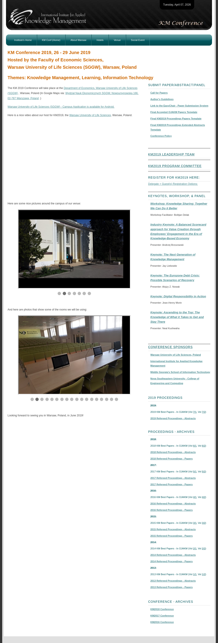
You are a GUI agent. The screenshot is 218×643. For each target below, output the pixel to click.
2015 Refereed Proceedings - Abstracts (173, 529)
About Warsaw (78, 40)
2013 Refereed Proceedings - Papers (171, 587)
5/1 (194, 471)
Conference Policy (161, 136)
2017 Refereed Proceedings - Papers (171, 484)
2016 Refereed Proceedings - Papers (171, 510)
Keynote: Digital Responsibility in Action (178, 296)
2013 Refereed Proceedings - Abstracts (173, 580)
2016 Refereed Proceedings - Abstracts (173, 503)
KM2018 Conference (162, 609)
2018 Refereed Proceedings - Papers (171, 458)
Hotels (100, 40)
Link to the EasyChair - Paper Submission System (179, 105)
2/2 (203, 548)
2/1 (194, 548)
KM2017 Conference (162, 615)
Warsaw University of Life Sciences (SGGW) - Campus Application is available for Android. (61, 106)
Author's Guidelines (162, 99)
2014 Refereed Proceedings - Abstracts (173, 555)
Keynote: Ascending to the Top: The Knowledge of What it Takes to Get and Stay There (177, 317)
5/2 (203, 471)
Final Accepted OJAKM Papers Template (173, 112)
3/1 (194, 523)
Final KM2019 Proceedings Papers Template (176, 118)
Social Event (138, 40)
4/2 (203, 497)
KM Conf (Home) (51, 40)
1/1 (194, 574)
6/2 (203, 445)
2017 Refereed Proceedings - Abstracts (173, 478)
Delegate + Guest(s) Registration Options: (173, 183)
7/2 (203, 412)
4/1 (194, 497)
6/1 (194, 445)
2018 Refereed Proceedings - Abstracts (173, 452)
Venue (117, 40)
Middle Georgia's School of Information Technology (180, 372)
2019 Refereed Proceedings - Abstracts (173, 418)
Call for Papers (159, 92)
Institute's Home (23, 40)
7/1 (194, 412)
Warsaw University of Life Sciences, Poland (175, 354)
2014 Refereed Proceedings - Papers (171, 561)
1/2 (203, 574)
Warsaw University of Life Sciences (90, 115)
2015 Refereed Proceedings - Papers (171, 535)
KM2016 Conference (162, 622)
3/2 (203, 523)
